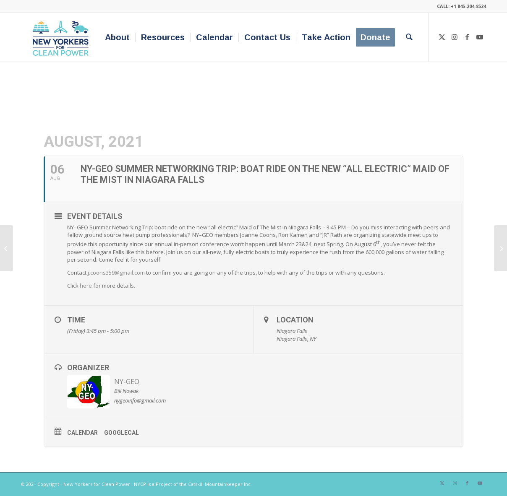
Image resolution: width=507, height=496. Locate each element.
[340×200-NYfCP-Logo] (62, 37)
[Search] (409, 37)
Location (295, 319)
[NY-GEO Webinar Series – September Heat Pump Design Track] (6, 248)
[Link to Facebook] (467, 37)
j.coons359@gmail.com (116, 272)
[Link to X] (442, 37)
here (86, 285)
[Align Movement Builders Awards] (500, 248)
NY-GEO (126, 381)
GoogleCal (121, 432)
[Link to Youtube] (479, 37)
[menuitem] (117, 37)
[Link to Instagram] (454, 37)
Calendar (82, 432)
